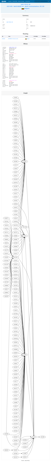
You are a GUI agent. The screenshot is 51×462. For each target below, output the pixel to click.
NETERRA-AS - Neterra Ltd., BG (13, 38)
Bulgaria (25, 8)
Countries (10, 1)
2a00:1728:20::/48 (25, 4)
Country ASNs (14, 1)
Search (48, 1)
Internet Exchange (21, 1)
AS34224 (3, 38)
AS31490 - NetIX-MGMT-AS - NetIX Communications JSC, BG (25, 6)
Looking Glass (27, 1)
